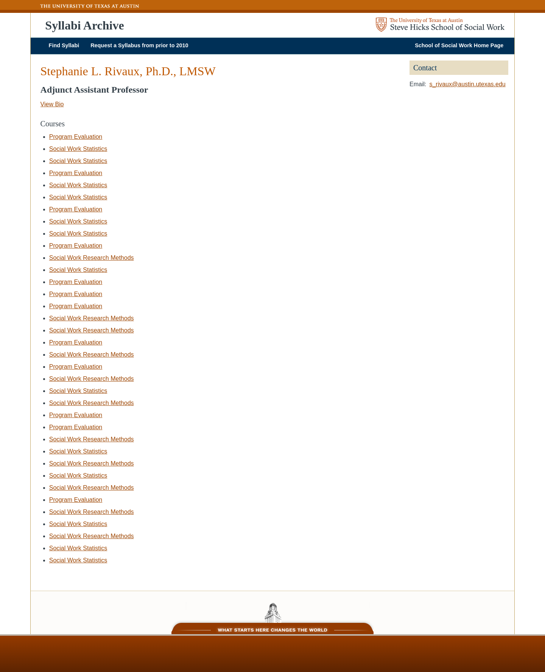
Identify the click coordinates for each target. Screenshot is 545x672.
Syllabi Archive (84, 25)
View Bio (52, 104)
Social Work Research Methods (91, 258)
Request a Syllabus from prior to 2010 (139, 45)
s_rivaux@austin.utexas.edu (467, 84)
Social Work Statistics (78, 149)
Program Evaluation (76, 136)
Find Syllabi (64, 45)
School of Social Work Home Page (459, 45)
